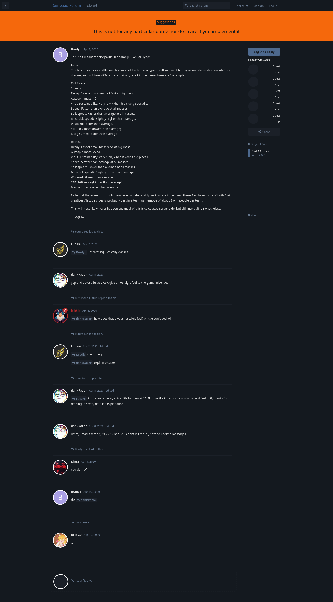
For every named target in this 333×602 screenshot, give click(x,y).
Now (252, 215)
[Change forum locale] (242, 6)
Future (81, 399)
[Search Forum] (206, 5)
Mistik (80, 354)
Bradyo (81, 252)
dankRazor (84, 319)
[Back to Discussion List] (5, 5)
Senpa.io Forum (67, 5)
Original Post (257, 144)
